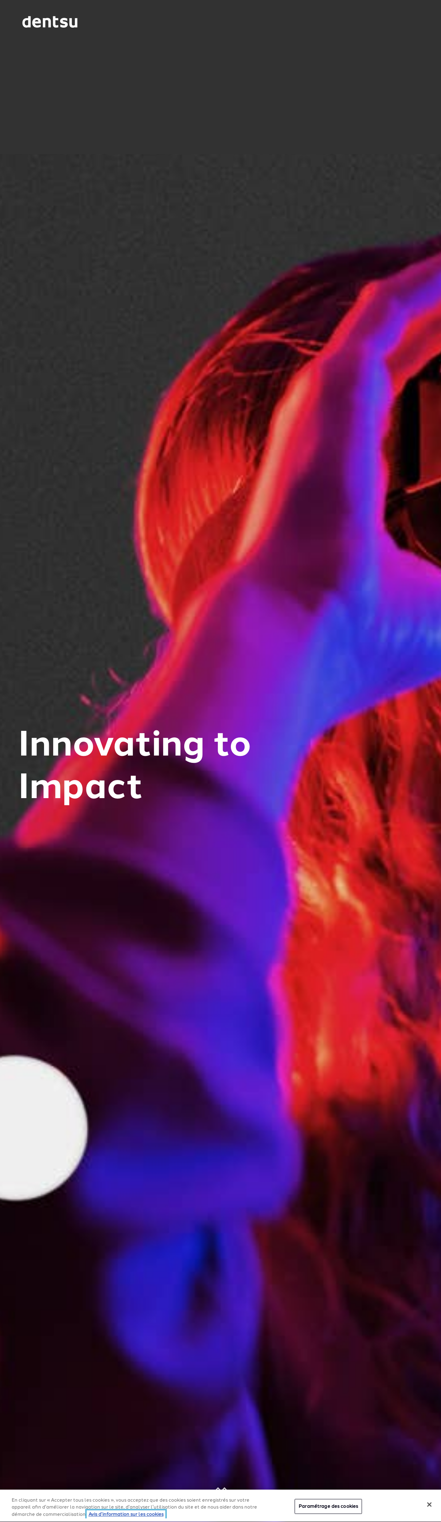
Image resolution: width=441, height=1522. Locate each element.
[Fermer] (429, 1506)
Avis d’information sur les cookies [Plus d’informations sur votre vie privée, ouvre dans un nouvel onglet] (126, 1515)
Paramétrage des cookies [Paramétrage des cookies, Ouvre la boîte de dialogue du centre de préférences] (328, 1507)
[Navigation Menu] (400, 22)
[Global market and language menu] (108, 23)
